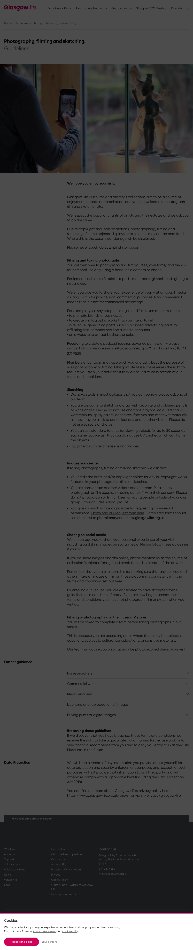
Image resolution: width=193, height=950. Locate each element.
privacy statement (44, 931)
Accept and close (22, 941)
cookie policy (70, 931)
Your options (49, 941)
